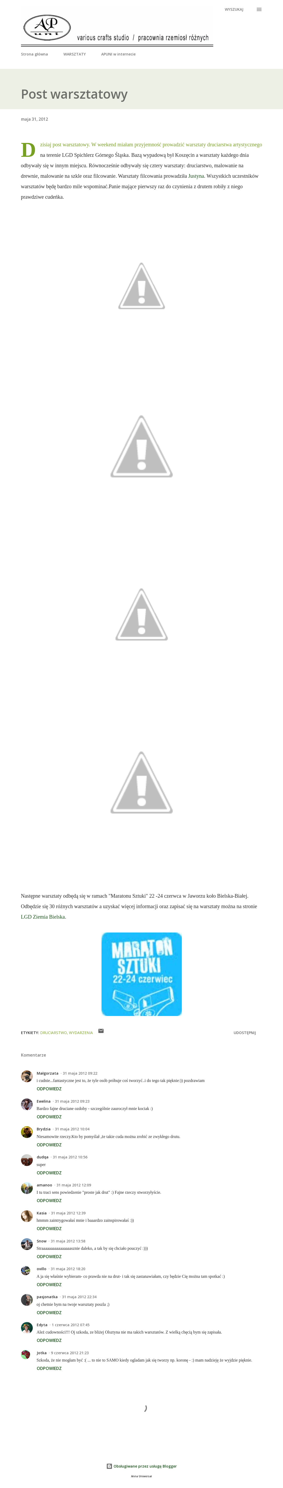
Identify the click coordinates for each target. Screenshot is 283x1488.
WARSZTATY (74, 54)
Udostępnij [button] (245, 1032)
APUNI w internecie (118, 54)
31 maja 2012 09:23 (72, 1101)
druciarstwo (53, 1032)
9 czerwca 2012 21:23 (70, 1352)
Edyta (42, 1324)
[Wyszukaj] (234, 9)
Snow (41, 1241)
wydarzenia (81, 1032)
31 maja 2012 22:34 (79, 1296)
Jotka (42, 1352)
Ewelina (44, 1101)
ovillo (41, 1268)
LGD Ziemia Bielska (43, 917)
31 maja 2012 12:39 (68, 1213)
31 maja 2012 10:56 (70, 1156)
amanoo (44, 1184)
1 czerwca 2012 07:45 (70, 1324)
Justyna (196, 176)
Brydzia (44, 1128)
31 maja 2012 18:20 (68, 1268)
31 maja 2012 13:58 (68, 1241)
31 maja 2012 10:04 (72, 1128)
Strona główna (34, 54)
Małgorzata (47, 1073)
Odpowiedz (49, 1089)
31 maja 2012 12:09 (73, 1184)
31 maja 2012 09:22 (80, 1073)
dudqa (43, 1156)
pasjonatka (47, 1296)
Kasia (42, 1213)
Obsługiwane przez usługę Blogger (141, 1466)
